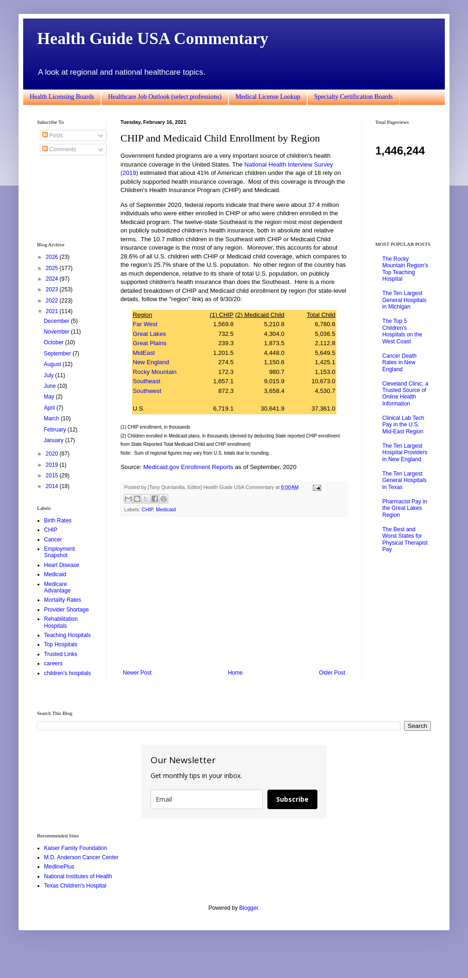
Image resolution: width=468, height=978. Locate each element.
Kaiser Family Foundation (75, 848)
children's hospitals (67, 673)
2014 (53, 486)
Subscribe (292, 799)
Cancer (53, 539)
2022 (53, 300)
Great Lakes (149, 333)
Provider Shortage (66, 609)
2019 (53, 465)
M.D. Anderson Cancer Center (81, 857)
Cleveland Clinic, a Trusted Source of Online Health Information (405, 393)
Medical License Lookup (267, 96)
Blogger (248, 908)
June (50, 386)
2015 (53, 475)
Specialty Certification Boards (353, 96)
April (50, 408)
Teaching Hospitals (67, 635)
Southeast (146, 381)
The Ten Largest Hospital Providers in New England (404, 453)
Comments (59, 149)
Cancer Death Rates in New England (399, 363)
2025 (53, 268)
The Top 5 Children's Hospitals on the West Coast (402, 331)
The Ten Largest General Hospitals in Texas (404, 480)
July (49, 375)
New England (151, 362)
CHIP (147, 509)
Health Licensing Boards (62, 96)
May (50, 396)
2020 (53, 453)
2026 (53, 257)
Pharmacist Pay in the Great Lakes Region (404, 508)
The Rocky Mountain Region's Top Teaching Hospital (405, 269)
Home (235, 672)
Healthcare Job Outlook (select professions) (164, 96)
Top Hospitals (60, 644)
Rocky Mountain (155, 371)
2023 (53, 289)
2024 (53, 279)
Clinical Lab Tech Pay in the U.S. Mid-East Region (403, 425)
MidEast (144, 352)
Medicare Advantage (57, 587)
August (53, 364)
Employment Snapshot (59, 552)
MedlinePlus (59, 866)
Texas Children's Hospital (75, 885)
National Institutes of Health (78, 876)
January (54, 440)
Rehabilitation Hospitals (61, 622)
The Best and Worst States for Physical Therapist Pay (405, 539)
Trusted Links (60, 654)
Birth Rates (57, 520)
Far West (145, 324)
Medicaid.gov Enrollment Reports (188, 466)
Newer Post (137, 672)
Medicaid (166, 509)
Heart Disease (61, 565)
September (58, 353)
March (52, 418)
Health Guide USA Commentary (152, 38)
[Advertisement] (234, 593)
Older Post (332, 672)
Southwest (147, 390)
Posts (52, 135)
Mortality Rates (62, 600)
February (55, 429)
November (57, 331)
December (57, 321)
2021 (53, 311)
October (54, 342)
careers (53, 663)
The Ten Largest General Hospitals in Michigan (404, 300)
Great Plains (150, 343)
